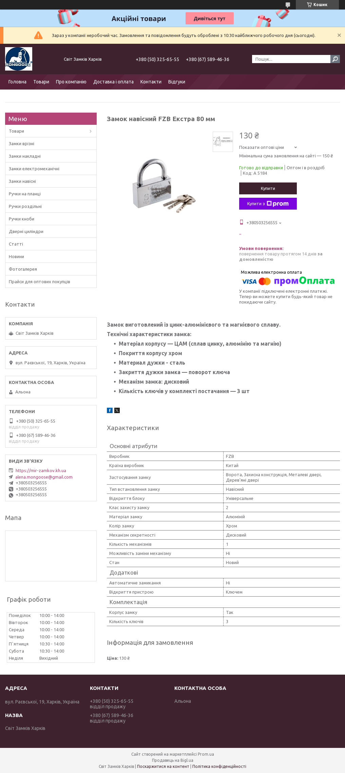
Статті (16, 243)
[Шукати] (335, 59)
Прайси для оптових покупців (39, 281)
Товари (41, 81)
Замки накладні (25, 156)
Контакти (150, 81)
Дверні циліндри (26, 231)
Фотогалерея (23, 269)
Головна (17, 81)
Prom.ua (206, 754)
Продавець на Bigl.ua (172, 760)
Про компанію (71, 81)
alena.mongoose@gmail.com (44, 477)
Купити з (268, 204)
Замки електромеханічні (34, 168)
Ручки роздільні (25, 206)
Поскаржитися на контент (163, 766)
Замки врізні (21, 143)
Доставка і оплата (113, 81)
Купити (268, 188)
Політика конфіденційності (219, 766)
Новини (16, 256)
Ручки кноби (21, 218)
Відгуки (176, 81)
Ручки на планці (25, 193)
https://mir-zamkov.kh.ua (41, 470)
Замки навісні (22, 181)
